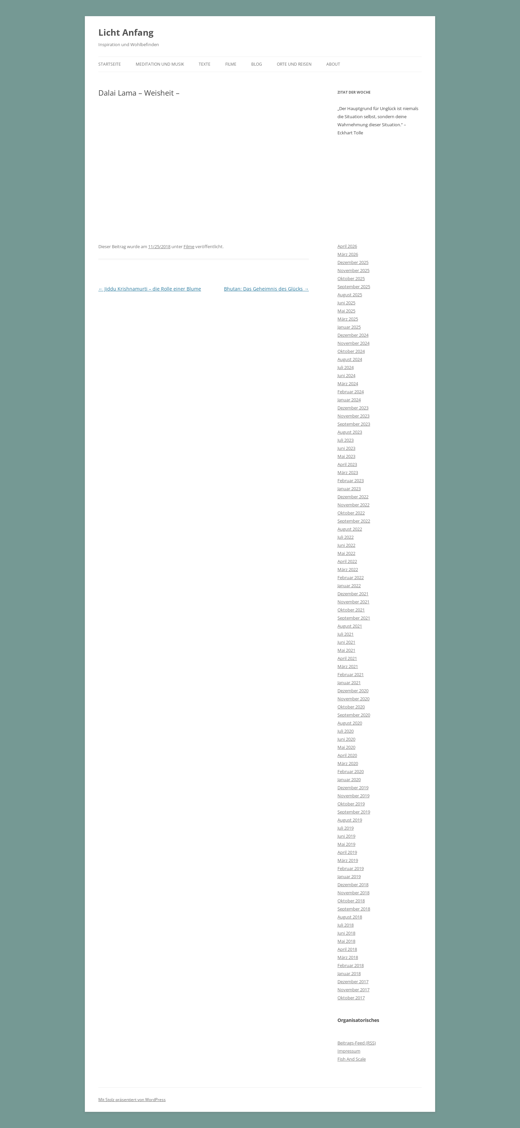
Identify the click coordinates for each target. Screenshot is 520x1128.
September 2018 (353, 909)
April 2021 (347, 658)
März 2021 (347, 666)
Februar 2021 (350, 674)
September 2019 (353, 812)
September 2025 (353, 287)
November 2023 (353, 416)
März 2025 (347, 319)
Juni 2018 (346, 933)
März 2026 (347, 254)
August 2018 (349, 917)
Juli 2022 (345, 537)
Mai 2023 (346, 456)
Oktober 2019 (351, 804)
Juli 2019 (345, 828)
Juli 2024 (345, 367)
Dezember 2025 (352, 262)
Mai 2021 (346, 650)
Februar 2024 (350, 392)
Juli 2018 (345, 925)
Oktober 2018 (351, 901)
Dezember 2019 (352, 788)
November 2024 (353, 343)
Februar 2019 (350, 868)
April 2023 (347, 464)
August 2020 (349, 723)
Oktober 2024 (351, 351)
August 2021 (349, 626)
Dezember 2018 (352, 885)
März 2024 (347, 383)
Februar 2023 (350, 480)
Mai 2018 (346, 941)
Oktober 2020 (351, 707)
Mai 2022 (346, 553)
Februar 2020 (350, 771)
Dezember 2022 (352, 497)
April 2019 (347, 852)
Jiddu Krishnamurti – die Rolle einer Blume (149, 289)
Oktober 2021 (351, 610)
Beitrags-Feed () (356, 1043)
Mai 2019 (346, 844)
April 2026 (347, 246)
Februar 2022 (350, 577)
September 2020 (353, 715)
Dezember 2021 (352, 594)
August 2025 (349, 295)
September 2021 (353, 618)
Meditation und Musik (160, 64)
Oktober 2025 (351, 278)
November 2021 (353, 602)
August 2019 (349, 820)
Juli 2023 (345, 440)
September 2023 (353, 424)
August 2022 (349, 529)
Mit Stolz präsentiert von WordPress (132, 1099)
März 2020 (347, 763)
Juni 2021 (346, 642)
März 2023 (347, 472)
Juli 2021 (345, 634)
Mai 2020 (346, 747)
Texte (204, 64)
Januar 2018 (349, 973)
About (333, 64)
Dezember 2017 (352, 981)
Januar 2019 (349, 876)
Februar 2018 (350, 965)
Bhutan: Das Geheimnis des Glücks (266, 289)
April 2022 (347, 561)
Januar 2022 (349, 586)
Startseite (109, 64)
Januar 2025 (349, 327)
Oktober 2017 (351, 998)
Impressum (348, 1051)
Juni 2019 (346, 836)
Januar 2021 (349, 682)
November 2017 (353, 990)
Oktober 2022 (351, 513)
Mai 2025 (346, 311)
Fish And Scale (351, 1059)
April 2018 (347, 949)
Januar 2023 (349, 489)
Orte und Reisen (294, 64)
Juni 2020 (346, 739)
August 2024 (349, 359)
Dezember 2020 (352, 691)
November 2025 (353, 270)
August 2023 (349, 432)
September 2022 (353, 521)
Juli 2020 (345, 731)
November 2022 (353, 505)
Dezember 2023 (352, 408)
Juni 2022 (346, 545)
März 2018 (347, 957)
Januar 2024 (349, 400)
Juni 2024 (346, 375)
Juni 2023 (346, 448)
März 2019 (347, 860)
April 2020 (347, 755)
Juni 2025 (346, 303)
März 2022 (347, 569)
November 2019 (353, 796)
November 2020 (353, 699)
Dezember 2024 (352, 335)
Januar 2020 (349, 779)
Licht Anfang (126, 32)
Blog (256, 64)
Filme (230, 64)
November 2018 (353, 893)
